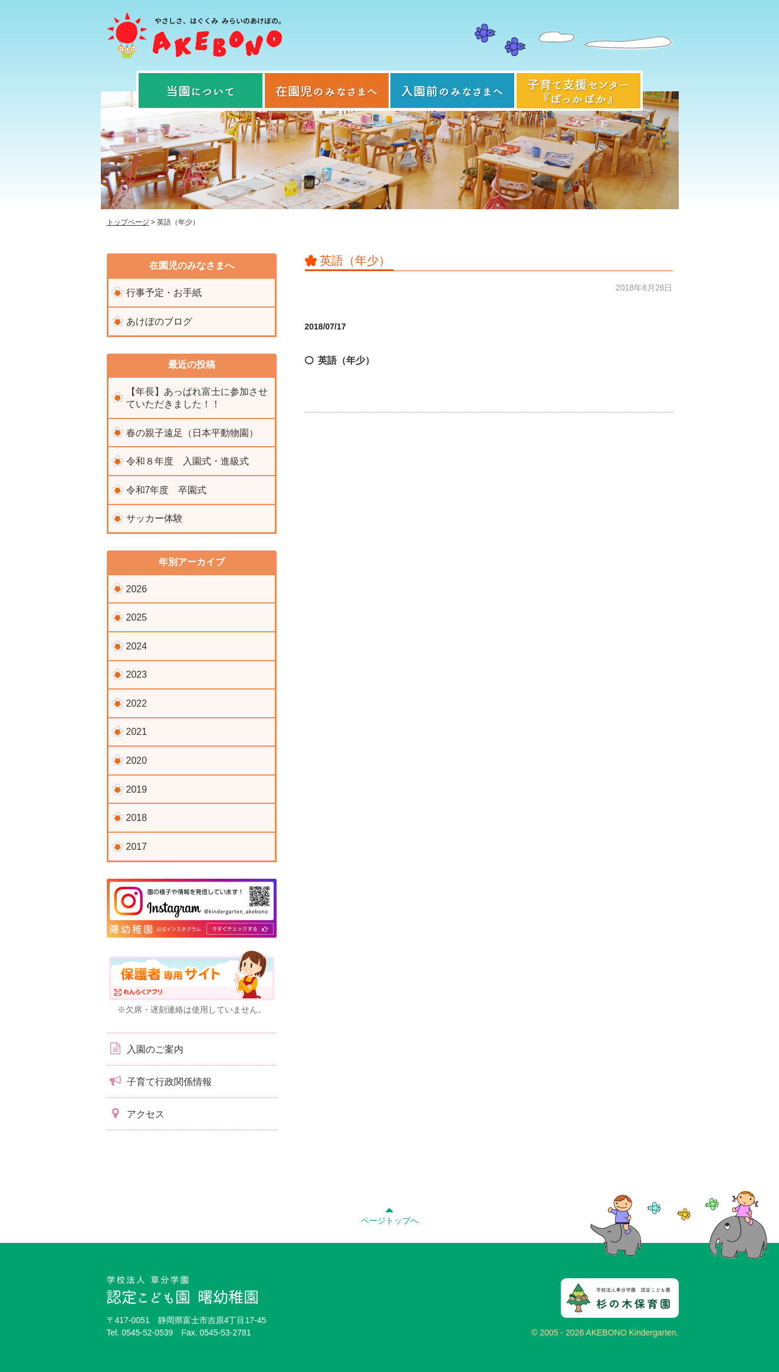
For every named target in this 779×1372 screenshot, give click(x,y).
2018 (136, 818)
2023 (136, 674)
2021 (136, 732)
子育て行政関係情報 (159, 1081)
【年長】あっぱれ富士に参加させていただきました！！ (197, 398)
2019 (136, 789)
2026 (136, 589)
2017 (136, 847)
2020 (136, 761)
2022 (136, 703)
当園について (200, 90)
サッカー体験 (154, 518)
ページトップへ (390, 1214)
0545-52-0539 (147, 1332)
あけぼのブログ (159, 321)
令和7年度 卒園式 (166, 490)
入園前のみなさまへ (452, 90)
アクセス (136, 1113)
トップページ (128, 222)
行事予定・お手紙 (164, 293)
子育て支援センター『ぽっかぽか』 (578, 90)
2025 (136, 617)
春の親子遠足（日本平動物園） (192, 433)
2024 (136, 646)
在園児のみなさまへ (327, 90)
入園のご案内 (145, 1048)
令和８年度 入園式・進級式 (187, 461)
